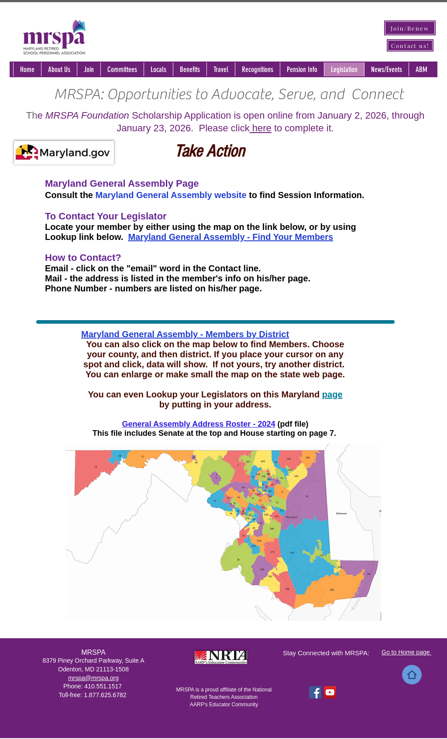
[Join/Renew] (410, 28)
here (261, 128)
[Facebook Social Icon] (315, 692)
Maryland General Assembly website (171, 195)
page (332, 394)
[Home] (412, 674)
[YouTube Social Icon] (330, 692)
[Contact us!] (410, 45)
